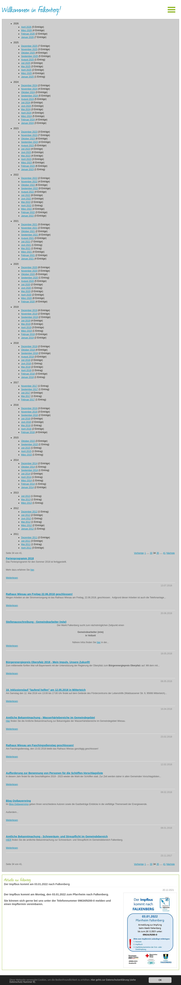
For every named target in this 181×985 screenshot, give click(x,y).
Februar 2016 (28, 432)
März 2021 (26, 252)
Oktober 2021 (28, 231)
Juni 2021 (26, 245)
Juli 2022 (25, 195)
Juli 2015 (25, 448)
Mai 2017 (25, 396)
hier (32, 569)
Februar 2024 (28, 119)
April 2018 (26, 370)
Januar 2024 (27, 123)
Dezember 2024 (29, 85)
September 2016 (29, 415)
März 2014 (26, 480)
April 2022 (26, 205)
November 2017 (29, 386)
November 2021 (29, 228)
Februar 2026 (28, 33)
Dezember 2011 (29, 537)
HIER (8, 840)
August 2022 (27, 192)
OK (160, 980)
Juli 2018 (25, 360)
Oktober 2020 (28, 274)
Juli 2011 (25, 541)
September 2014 (29, 470)
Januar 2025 (27, 76)
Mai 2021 (25, 248)
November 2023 (29, 135)
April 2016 (26, 429)
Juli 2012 (25, 515)
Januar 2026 (27, 37)
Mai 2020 (25, 291)
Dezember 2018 (29, 346)
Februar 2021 (28, 255)
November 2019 (29, 313)
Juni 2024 (26, 106)
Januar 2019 (27, 337)
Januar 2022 (27, 215)
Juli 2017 (25, 392)
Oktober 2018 (28, 350)
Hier (8, 721)
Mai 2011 (25, 544)
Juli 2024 (25, 102)
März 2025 (26, 73)
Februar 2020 (28, 301)
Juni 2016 (26, 422)
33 (151, 553)
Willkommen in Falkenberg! (31, 9)
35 (157, 553)
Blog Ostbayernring (19, 804)
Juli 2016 (25, 418)
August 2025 (27, 59)
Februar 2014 (28, 484)
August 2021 (27, 238)
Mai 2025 (25, 66)
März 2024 (26, 116)
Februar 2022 (28, 212)
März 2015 (26, 454)
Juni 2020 (26, 288)
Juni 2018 (26, 363)
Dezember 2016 (29, 408)
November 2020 (29, 271)
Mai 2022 (25, 202)
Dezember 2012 (29, 511)
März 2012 (26, 525)
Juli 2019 (25, 320)
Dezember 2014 (29, 463)
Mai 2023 (25, 155)
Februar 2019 (28, 334)
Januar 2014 (27, 487)
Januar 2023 (27, 169)
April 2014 (26, 477)
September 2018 (29, 353)
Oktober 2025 (28, 52)
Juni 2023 (26, 152)
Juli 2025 (25, 63)
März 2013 (26, 503)
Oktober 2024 (28, 92)
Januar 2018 (27, 377)
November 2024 (29, 89)
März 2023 (26, 162)
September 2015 (29, 444)
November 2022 (29, 181)
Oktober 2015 (28, 441)
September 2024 (29, 95)
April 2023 (26, 159)
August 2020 (27, 281)
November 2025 (29, 49)
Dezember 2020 (29, 267)
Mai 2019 (25, 324)
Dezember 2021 (29, 224)
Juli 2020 (25, 284)
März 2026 (26, 30)
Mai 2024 (25, 109)
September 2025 (29, 56)
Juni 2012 (26, 518)
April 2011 (26, 547)
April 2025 (26, 70)
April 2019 (26, 327)
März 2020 (26, 298)
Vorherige (139, 553)
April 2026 (26, 27)
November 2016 (29, 411)
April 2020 (26, 294)
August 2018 (27, 356)
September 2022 (29, 188)
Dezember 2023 (29, 131)
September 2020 (29, 277)
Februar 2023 (28, 166)
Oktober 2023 (28, 138)
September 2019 (29, 317)
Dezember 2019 (29, 310)
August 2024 (27, 99)
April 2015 (26, 451)
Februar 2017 (28, 399)
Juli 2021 (25, 241)
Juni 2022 (26, 198)
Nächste (170, 553)
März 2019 (26, 331)
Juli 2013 (25, 496)
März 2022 (26, 209)
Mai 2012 (25, 522)
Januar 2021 (27, 258)
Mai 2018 (25, 367)
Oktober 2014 (28, 467)
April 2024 (26, 112)
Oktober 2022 (28, 185)
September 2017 (29, 389)
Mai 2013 (25, 499)
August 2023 (27, 145)
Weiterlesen (12, 577)
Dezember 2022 (29, 178)
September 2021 (29, 234)
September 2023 (29, 142)
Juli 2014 (25, 473)
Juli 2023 (25, 149)
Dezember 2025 (29, 46)
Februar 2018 (28, 373)
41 (164, 553)
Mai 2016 (25, 425)
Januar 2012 (27, 528)
